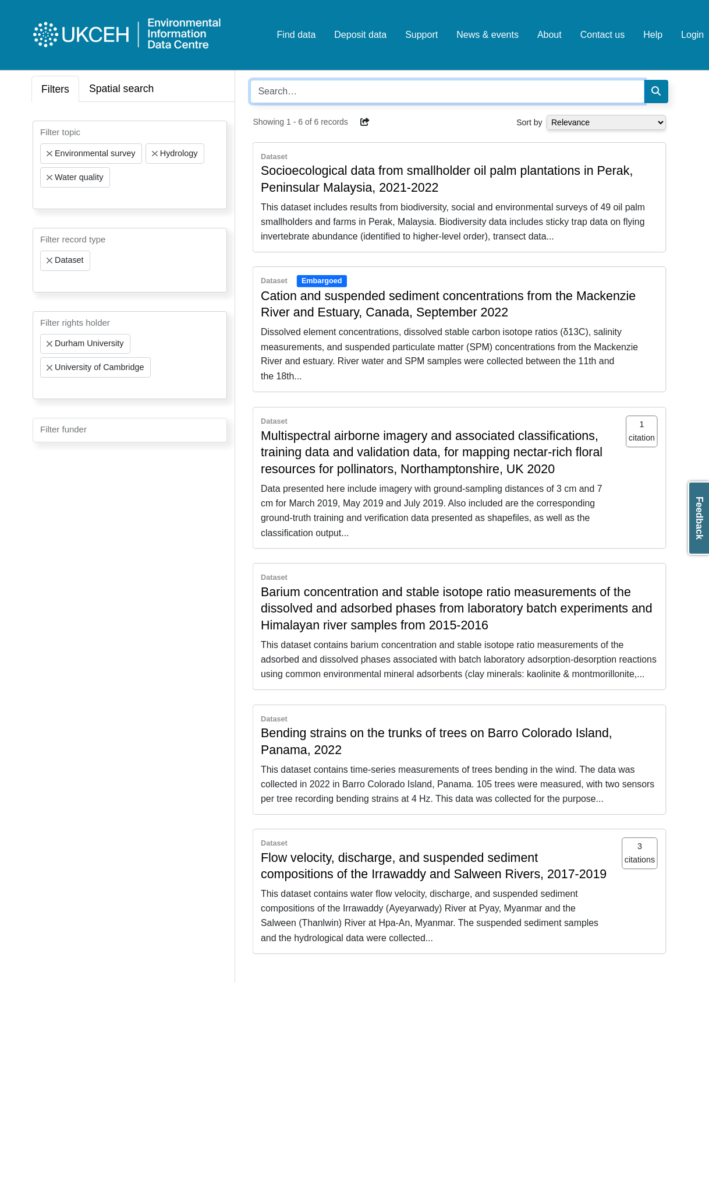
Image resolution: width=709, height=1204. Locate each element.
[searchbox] (43, 198)
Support (421, 35)
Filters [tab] (55, 89)
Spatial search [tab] (121, 88)
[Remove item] (49, 154)
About (549, 35)
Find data (296, 35)
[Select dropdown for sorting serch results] (606, 122)
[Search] (656, 91)
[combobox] (130, 165)
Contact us (602, 35)
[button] (365, 122)
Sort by (529, 122)
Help (652, 35)
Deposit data (360, 35)
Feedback (699, 518)
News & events (487, 35)
